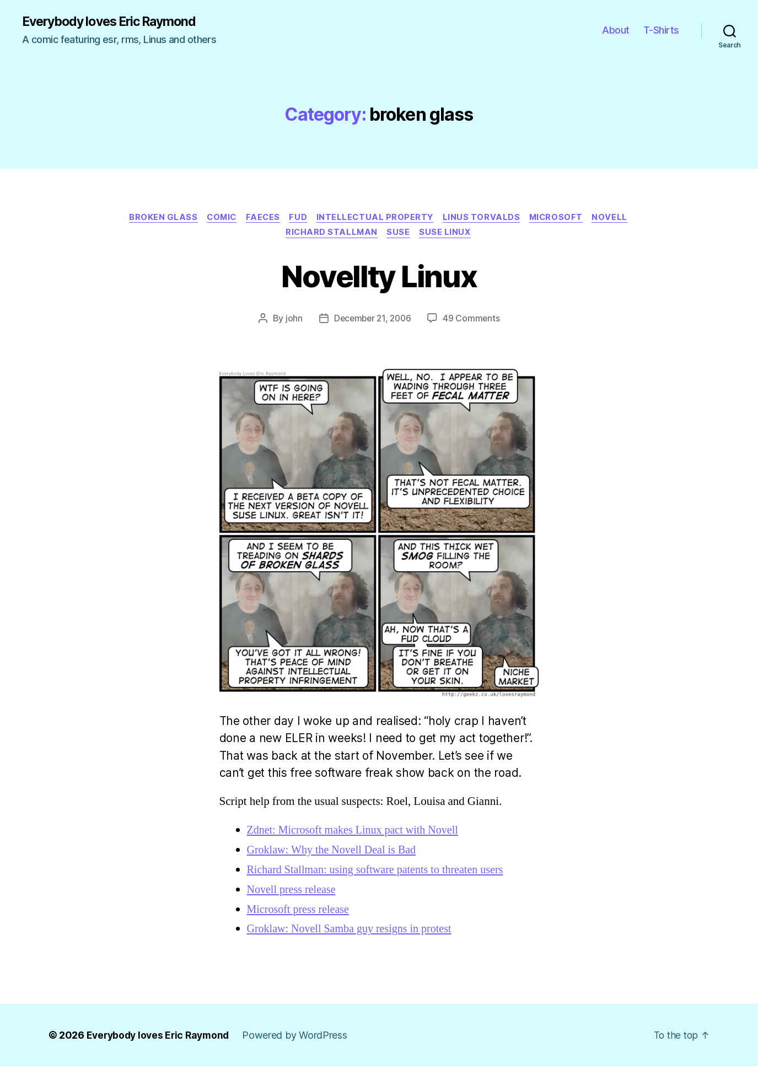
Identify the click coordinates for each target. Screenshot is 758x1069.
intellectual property (377, 218)
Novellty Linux (379, 277)
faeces (260, 218)
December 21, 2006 (371, 320)
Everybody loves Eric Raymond (114, 22)
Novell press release (293, 891)
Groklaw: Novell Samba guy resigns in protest (354, 931)
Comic (216, 218)
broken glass (155, 218)
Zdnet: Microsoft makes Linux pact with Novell (357, 832)
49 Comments (473, 320)
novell (619, 218)
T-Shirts (661, 30)
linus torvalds (486, 218)
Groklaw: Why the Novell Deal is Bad (335, 852)
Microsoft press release (300, 911)
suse (399, 235)
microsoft (563, 218)
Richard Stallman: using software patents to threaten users (381, 871)
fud (298, 218)
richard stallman (330, 235)
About (616, 30)
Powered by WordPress (300, 1038)
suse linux (448, 235)
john (291, 320)
